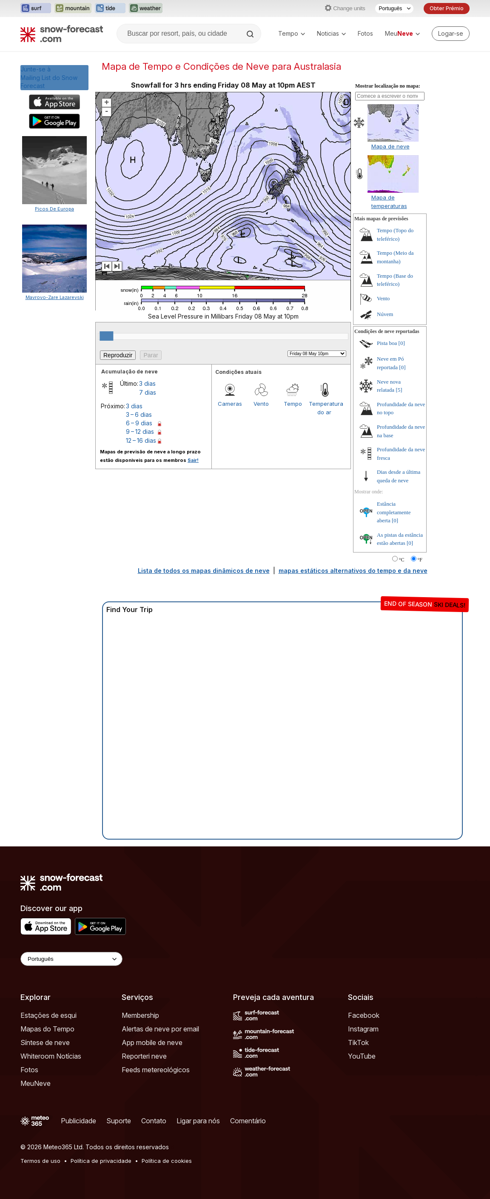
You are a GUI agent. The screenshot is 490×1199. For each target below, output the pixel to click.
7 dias (147, 392)
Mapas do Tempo (47, 1029)
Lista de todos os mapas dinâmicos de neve (204, 570)
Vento (261, 403)
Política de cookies (167, 1160)
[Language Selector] (71, 959)
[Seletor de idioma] (394, 8)
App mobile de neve (152, 1042)
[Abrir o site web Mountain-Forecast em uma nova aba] (72, 8)
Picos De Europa (54, 209)
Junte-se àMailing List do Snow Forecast (48, 77)
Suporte (118, 1120)
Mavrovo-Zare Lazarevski (55, 297)
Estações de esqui (48, 1015)
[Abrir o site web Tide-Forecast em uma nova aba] (110, 8)
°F (420, 560)
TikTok (358, 1042)
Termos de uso (40, 1160)
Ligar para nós (198, 1120)
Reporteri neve (144, 1056)
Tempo (291, 33)
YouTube (362, 1056)
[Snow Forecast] (61, 33)
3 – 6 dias (139, 414)
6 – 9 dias (139, 423)
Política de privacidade (101, 1160)
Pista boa (387, 343)
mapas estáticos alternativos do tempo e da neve (353, 570)
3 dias (147, 383)
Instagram (363, 1029)
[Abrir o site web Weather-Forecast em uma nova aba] (145, 8)
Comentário (248, 1120)
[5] (399, 390)
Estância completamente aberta (393, 512)
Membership (140, 1015)
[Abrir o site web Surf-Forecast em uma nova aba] (35, 8)
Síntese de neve (45, 1042)
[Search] (251, 34)
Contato (153, 1120)
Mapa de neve (390, 146)
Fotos (365, 33)
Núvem (385, 314)
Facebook (363, 1015)
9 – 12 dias (140, 431)
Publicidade (78, 1120)
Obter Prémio (447, 8)
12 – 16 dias (141, 440)
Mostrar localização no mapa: (387, 86)
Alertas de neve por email (160, 1029)
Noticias (331, 33)
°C (402, 560)
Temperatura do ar (324, 408)
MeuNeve (35, 1083)
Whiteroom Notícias (50, 1056)
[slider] (106, 336)
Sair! (193, 460)
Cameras (230, 403)
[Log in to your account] (451, 33)
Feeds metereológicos (156, 1069)
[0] (402, 343)
